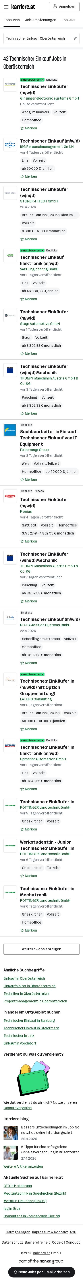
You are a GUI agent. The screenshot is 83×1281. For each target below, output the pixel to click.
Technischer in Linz (19, 1036)
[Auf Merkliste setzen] (28, 128)
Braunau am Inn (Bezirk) (41, 215)
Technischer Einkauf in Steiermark (31, 1028)
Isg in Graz (12, 1208)
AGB (73, 1232)
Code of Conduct (66, 1242)
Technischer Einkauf (30, 58)
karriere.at (52, 1177)
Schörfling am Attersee (41, 639)
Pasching (29, 397)
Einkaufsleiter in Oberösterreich (30, 986)
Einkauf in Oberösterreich (24, 978)
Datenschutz (12, 1242)
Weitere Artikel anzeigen (23, 1166)
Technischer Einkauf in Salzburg (29, 1020)
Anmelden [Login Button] (64, 6)
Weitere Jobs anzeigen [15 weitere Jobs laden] (41, 949)
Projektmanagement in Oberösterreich (35, 1001)
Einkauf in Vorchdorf (20, 1043)
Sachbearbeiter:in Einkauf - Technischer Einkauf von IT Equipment (49, 438)
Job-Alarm (70, 20)
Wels (25, 463)
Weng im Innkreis (35, 112)
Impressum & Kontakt (50, 1232)
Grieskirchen (32, 821)
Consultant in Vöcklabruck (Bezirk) (32, 1216)
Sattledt (29, 525)
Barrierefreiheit (37, 1242)
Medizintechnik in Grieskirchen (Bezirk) (35, 1193)
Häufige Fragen (18, 1232)
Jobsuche (12, 20)
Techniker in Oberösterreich (26, 993)
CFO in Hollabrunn (18, 1186)
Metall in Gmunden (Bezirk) (25, 1201)
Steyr (26, 337)
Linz (25, 160)
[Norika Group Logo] (41, 1262)
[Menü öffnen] (6, 7)
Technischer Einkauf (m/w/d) (50, 141)
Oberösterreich (18, 66)
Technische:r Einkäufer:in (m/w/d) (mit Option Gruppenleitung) (47, 687)
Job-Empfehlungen (40, 20)
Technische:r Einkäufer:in (47, 801)
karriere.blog (16, 1118)
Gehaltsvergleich (18, 1108)
